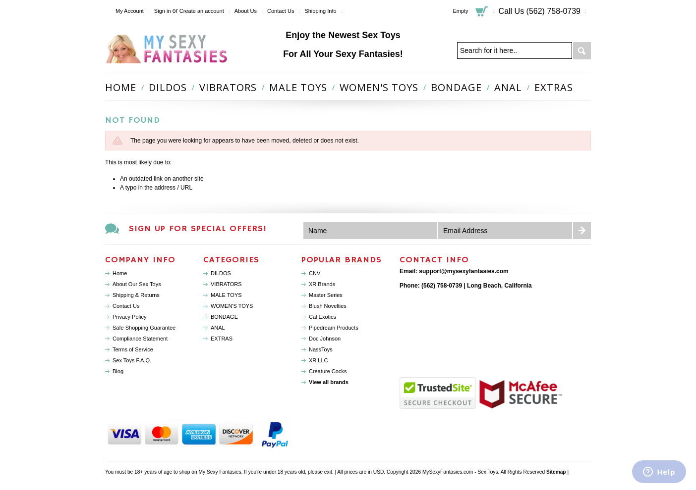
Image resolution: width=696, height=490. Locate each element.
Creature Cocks (328, 371)
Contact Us (280, 11)
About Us (245, 11)
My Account (130, 11)
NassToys (321, 349)
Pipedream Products (333, 328)
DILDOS (168, 87)
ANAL (508, 87)
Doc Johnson (325, 339)
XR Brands (322, 284)
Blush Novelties (328, 306)
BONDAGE (456, 87)
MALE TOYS (298, 87)
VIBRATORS (228, 87)
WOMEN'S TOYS (379, 87)
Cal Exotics (322, 317)
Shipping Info (320, 11)
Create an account (201, 11)
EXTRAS (553, 87)
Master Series (326, 295)
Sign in (162, 11)
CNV (314, 273)
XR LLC (318, 360)
